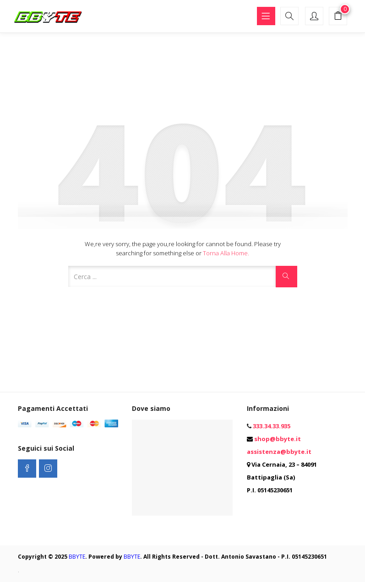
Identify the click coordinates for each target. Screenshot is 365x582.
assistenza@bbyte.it (279, 451)
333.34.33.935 (271, 426)
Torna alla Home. (226, 253)
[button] (338, 17)
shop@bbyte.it (277, 439)
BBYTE (77, 556)
